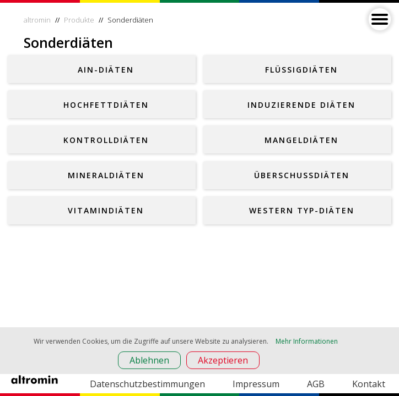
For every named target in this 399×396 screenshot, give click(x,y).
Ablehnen (149, 361)
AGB (316, 384)
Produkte (79, 20)
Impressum (256, 384)
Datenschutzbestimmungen (147, 384)
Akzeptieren (223, 361)
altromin (37, 20)
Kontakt (368, 384)
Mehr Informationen (307, 342)
